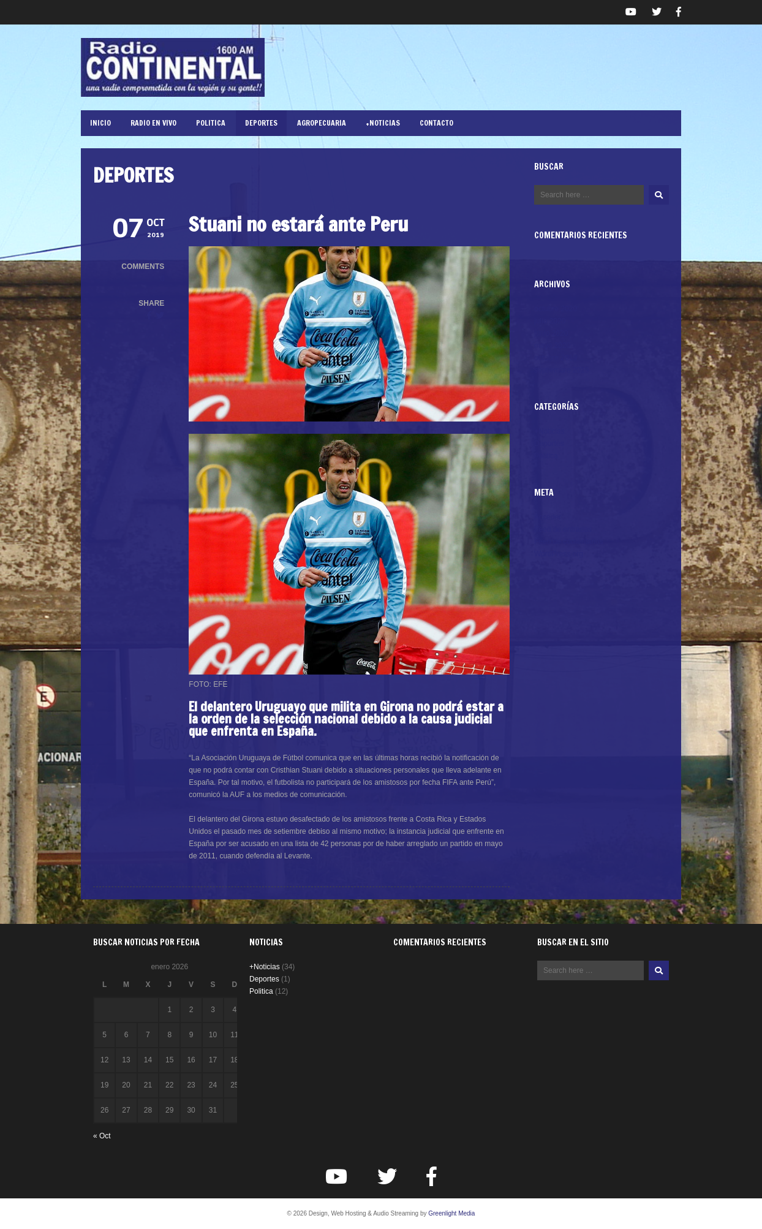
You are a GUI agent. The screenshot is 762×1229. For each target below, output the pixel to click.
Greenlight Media (451, 1213)
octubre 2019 (555, 358)
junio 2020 (551, 333)
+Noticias (383, 123)
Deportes (261, 123)
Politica (210, 123)
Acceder (547, 517)
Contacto (436, 123)
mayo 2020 (552, 345)
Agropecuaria (321, 123)
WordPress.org (558, 554)
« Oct (102, 1136)
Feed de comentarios (568, 541)
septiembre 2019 (561, 370)
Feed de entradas (563, 529)
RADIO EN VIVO (153, 123)
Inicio (100, 123)
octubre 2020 (555, 308)
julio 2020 (549, 321)
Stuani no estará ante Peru (298, 224)
